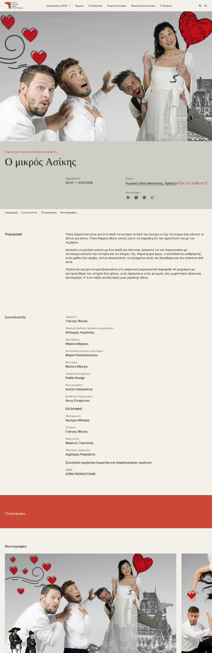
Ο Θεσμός (166, 5)
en (205, 5)
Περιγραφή (11, 214)
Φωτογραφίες (68, 214)
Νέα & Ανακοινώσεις (143, 5)
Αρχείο (79, 5)
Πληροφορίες (49, 214)
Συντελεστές (29, 214)
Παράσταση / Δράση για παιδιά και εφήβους (31, 151)
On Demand (95, 5)
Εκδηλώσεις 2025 (56, 5)
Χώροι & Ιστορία (116, 5)
